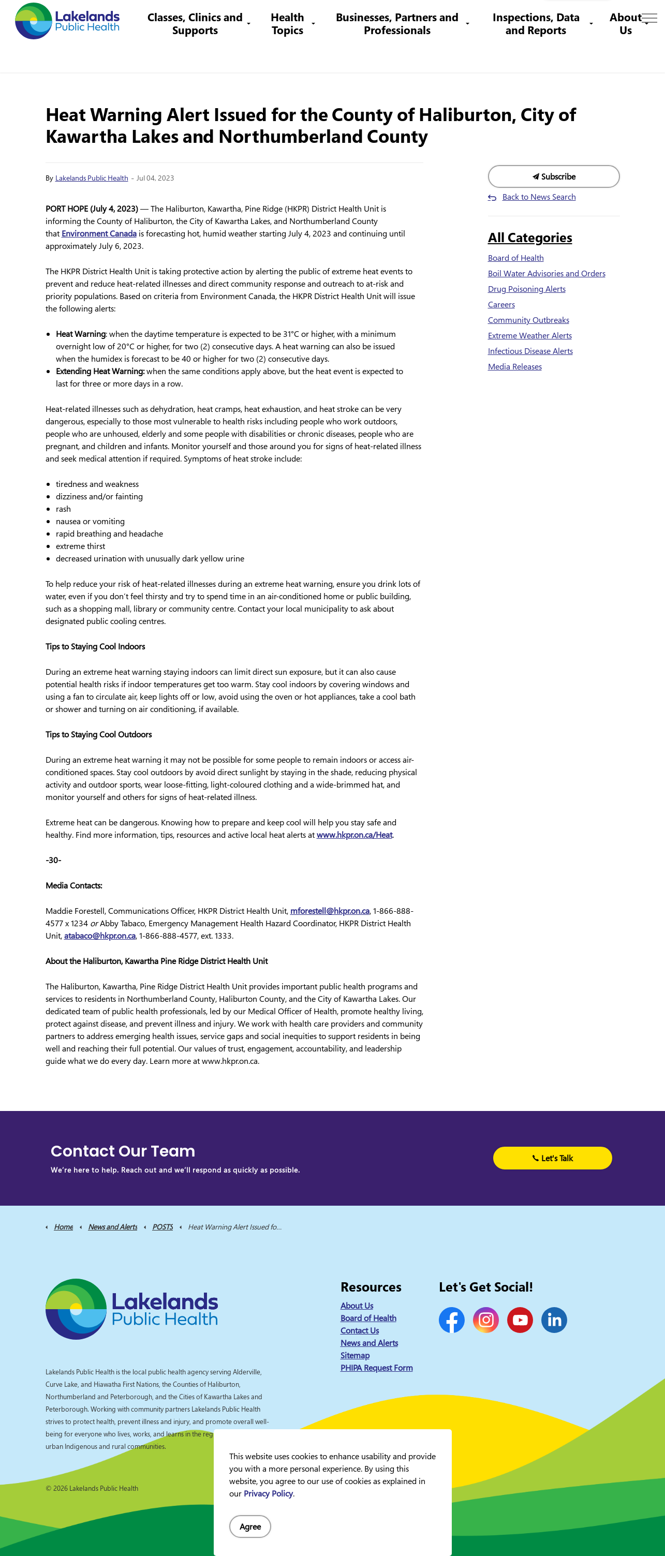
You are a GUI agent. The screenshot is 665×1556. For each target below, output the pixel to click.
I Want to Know (577, 18)
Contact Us (307, 18)
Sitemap (355, 1355)
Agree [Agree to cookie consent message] (250, 1526)
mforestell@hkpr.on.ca (330, 910)
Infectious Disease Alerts (530, 351)
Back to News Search (539, 196)
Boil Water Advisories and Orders (546, 273)
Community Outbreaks (528, 319)
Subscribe (554, 176)
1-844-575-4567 (404, 18)
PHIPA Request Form (377, 1367)
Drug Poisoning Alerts (527, 288)
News (269, 18)
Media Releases (515, 366)
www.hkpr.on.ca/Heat (354, 834)
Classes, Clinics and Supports (206, 54)
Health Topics (296, 54)
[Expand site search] (641, 18)
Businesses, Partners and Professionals (402, 54)
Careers (349, 18)
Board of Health (516, 257)
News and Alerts (369, 1342)
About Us (626, 54)
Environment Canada (99, 233)
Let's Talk (552, 1158)
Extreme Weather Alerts (530, 335)
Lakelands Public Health (91, 178)
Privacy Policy (268, 1493)
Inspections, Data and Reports (537, 54)
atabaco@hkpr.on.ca (100, 935)
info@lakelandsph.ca (485, 18)
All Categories (530, 237)
